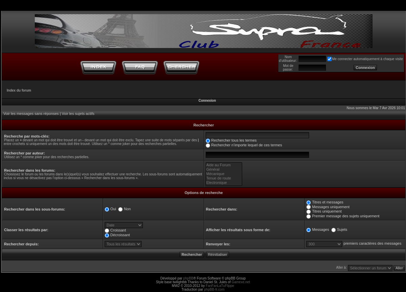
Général (224, 169)
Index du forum (19, 90)
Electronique (224, 182)
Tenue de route (224, 178)
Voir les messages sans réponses (31, 114)
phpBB (188, 278)
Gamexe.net (241, 282)
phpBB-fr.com (214, 289)
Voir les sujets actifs (78, 114)
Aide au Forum (224, 165)
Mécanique (224, 174)
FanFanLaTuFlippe (220, 286)
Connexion (207, 100)
